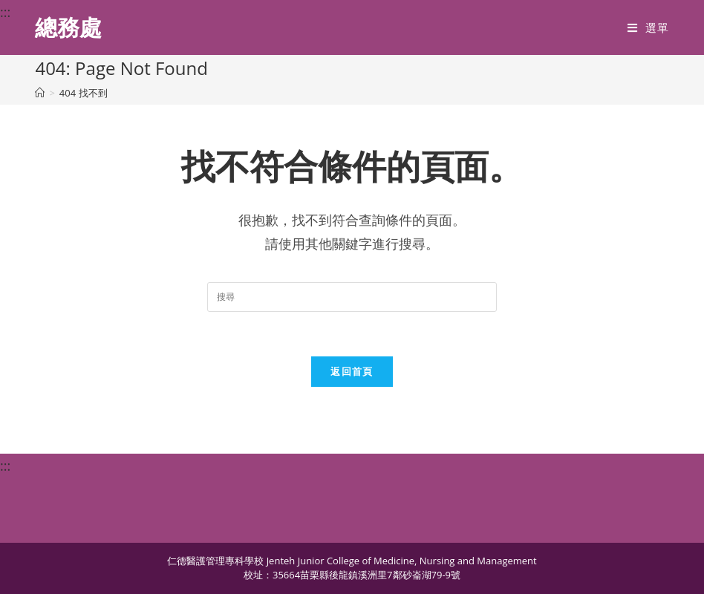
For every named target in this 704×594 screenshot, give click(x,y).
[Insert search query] (352, 297)
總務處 (68, 27)
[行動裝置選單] (648, 27)
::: (5, 12)
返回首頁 (351, 371)
